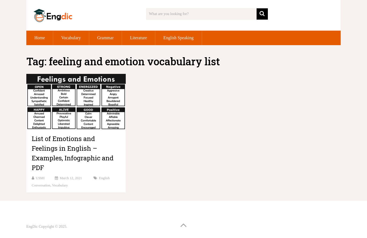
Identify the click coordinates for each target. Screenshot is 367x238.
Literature (138, 37)
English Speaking (178, 37)
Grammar (105, 37)
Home (39, 37)
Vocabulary (71, 37)
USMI (40, 178)
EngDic (32, 227)
